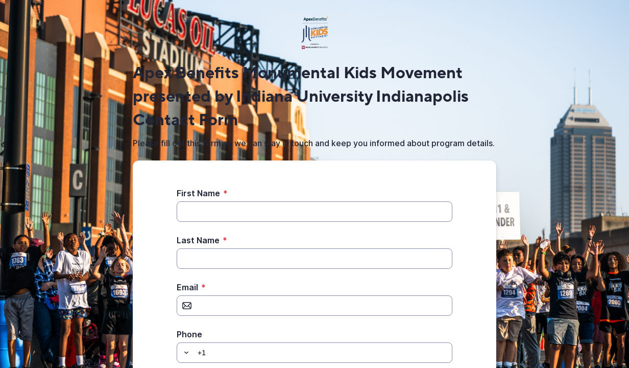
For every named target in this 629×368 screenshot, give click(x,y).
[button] (185, 352)
